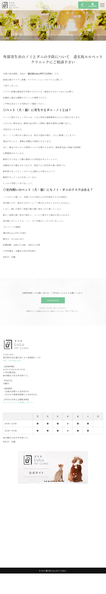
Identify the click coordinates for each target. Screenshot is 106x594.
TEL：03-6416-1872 (12, 377)
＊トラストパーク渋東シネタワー (18, 421)
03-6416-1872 (53, 315)
